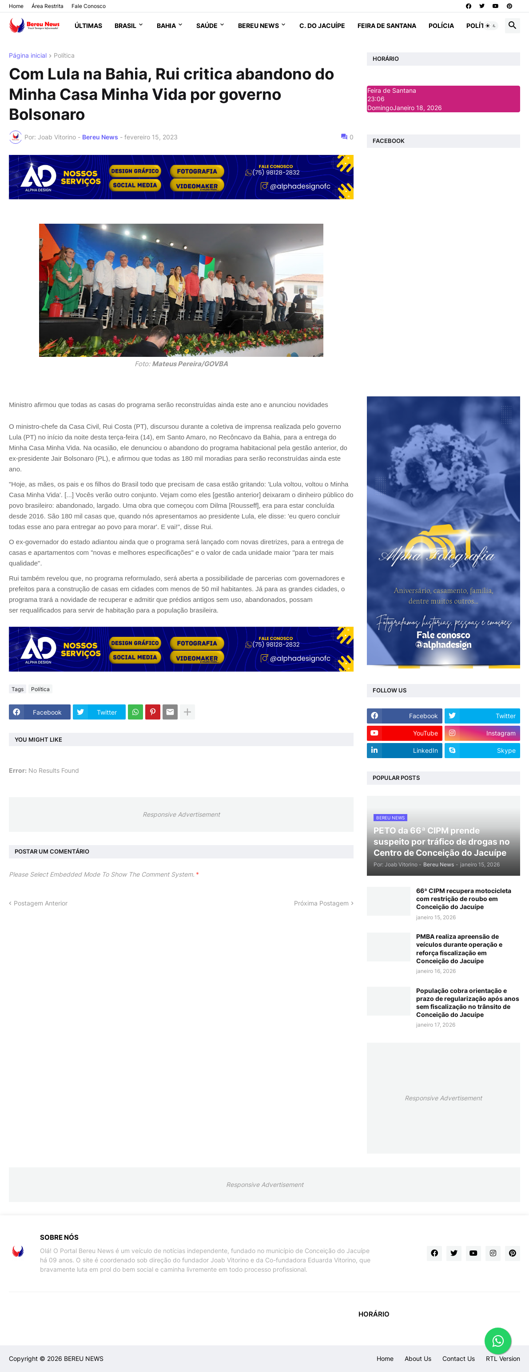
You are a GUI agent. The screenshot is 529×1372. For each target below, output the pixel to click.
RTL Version (503, 1358)
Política (481, 25)
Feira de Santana (387, 25)
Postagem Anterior (41, 903)
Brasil (125, 25)
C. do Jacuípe (322, 25)
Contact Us (458, 1358)
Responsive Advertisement (181, 814)
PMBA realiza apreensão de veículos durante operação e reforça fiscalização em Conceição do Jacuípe (459, 949)
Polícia (441, 25)
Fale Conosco (89, 6)
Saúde (207, 25)
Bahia (166, 25)
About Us (418, 1358)
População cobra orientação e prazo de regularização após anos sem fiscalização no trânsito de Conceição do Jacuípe (467, 1003)
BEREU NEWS (83, 1358)
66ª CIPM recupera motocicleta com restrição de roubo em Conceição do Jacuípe (463, 898)
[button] (490, 25)
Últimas (88, 25)
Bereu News (258, 25)
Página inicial (28, 55)
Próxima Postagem (321, 903)
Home (16, 6)
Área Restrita (48, 6)
